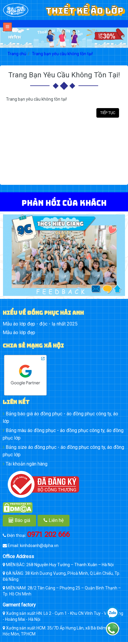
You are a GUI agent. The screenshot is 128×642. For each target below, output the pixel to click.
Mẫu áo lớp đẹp (19, 332)
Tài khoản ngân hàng (25, 464)
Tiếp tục (107, 112)
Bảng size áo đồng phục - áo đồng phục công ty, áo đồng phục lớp (63, 450)
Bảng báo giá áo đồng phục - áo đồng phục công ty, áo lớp (60, 417)
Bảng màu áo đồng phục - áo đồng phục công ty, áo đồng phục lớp (63, 434)
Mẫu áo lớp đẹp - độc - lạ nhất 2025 (40, 324)
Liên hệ (54, 520)
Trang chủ (16, 53)
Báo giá (19, 520)
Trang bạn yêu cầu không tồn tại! (62, 53)
